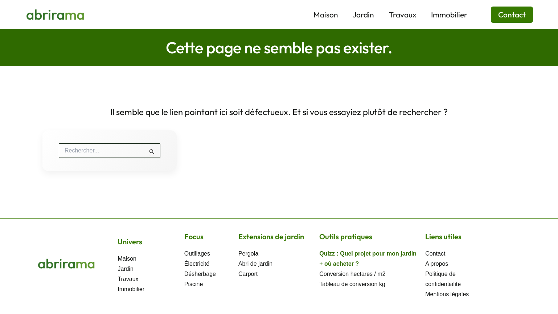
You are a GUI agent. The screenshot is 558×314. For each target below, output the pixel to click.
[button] (507, 15)
